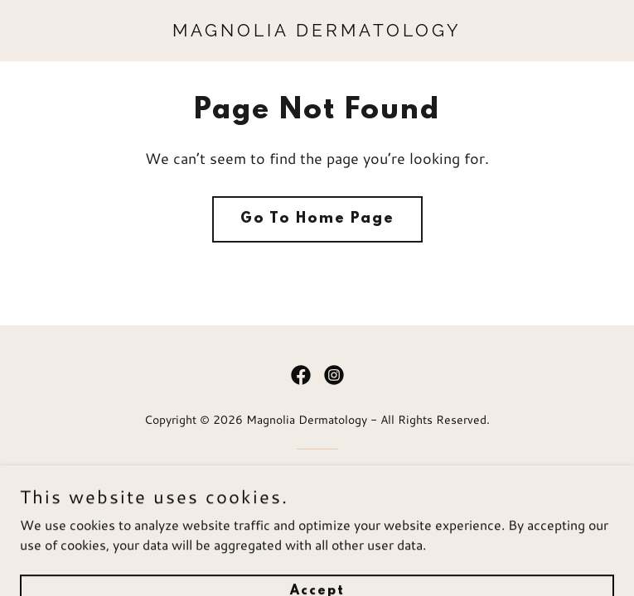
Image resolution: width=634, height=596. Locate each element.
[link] (317, 31)
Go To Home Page (317, 219)
